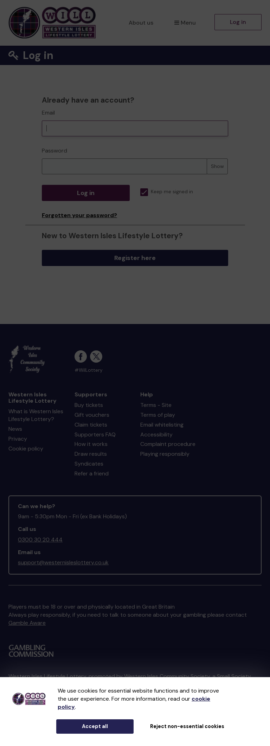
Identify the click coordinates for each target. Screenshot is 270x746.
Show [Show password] (217, 166)
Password (54, 150)
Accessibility (156, 434)
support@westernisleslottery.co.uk (63, 562)
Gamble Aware (27, 623)
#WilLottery (89, 370)
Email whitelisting (162, 424)
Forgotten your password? (79, 215)
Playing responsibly (164, 454)
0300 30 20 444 (40, 539)
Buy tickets (89, 405)
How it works (91, 444)
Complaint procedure (167, 444)
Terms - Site (156, 405)
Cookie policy (25, 448)
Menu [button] (185, 22)
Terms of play (157, 415)
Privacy (17, 438)
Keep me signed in (166, 191)
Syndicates (89, 463)
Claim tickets (91, 424)
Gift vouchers (92, 415)
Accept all (95, 726)
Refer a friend (92, 473)
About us (141, 22)
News (15, 429)
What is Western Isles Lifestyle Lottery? (35, 415)
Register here (135, 258)
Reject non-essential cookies (187, 726)
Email (48, 112)
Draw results (91, 454)
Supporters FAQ (95, 434)
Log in (238, 22)
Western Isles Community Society (167, 676)
